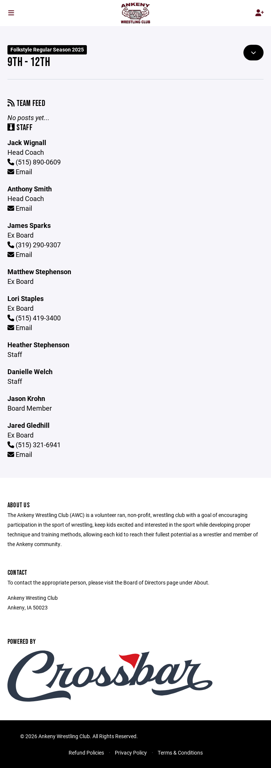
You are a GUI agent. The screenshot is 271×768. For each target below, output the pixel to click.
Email (19, 171)
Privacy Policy (131, 752)
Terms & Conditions (180, 752)
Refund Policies (86, 752)
